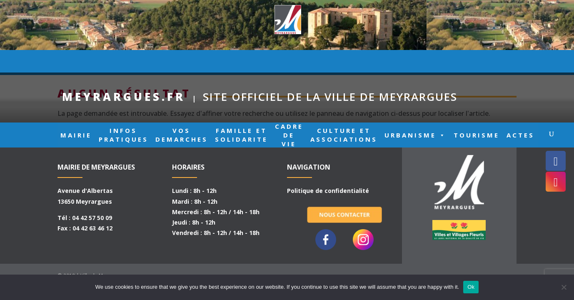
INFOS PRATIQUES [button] (123, 62)
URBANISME (415, 62)
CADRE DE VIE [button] (289, 62)
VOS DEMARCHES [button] (181, 62)
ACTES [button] (520, 62)
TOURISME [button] (476, 62)
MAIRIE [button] (76, 62)
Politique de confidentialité (328, 191)
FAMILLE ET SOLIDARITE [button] (241, 62)
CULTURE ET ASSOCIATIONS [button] (343, 62)
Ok (470, 287)
